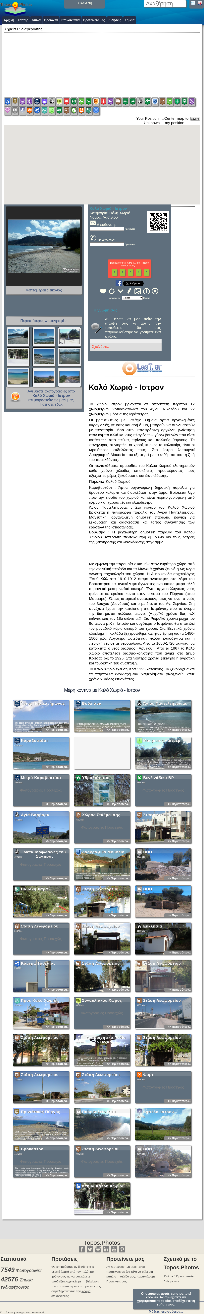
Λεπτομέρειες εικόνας (44, 290)
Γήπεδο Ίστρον (158, 1144)
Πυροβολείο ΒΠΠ (99, 1144)
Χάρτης (23, 20)
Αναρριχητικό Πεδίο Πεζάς (106, 1072)
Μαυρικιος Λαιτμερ (161, 773)
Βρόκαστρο (32, 1181)
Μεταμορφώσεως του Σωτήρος (45, 886)
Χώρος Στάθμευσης (101, 847)
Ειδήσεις (115, 20)
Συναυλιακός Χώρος (102, 1033)
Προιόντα (51, 20)
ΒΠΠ (147, 884)
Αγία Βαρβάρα (35, 847)
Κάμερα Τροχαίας (38, 995)
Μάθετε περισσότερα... (166, 1311)
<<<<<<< (132, 298)
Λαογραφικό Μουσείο (103, 884)
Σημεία (129, 20)
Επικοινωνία (70, 20)
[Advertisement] (102, 61)
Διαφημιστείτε (23, 1312)
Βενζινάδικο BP (158, 810)
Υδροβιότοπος (96, 810)
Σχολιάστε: (100, 347)
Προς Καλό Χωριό (38, 1033)
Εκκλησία (152, 958)
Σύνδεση (8, 1312)
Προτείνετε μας (94, 20)
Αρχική (9, 20)
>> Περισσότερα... (57, 762)
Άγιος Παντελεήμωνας (43, 736)
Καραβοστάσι (34, 773)
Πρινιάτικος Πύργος (40, 1144)
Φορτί (149, 1107)
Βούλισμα (91, 736)
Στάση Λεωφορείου (162, 847)
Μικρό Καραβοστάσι (41, 810)
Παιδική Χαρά (34, 921)
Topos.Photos (102, 1242)
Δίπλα (36, 20)
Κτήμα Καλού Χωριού (103, 1218)
